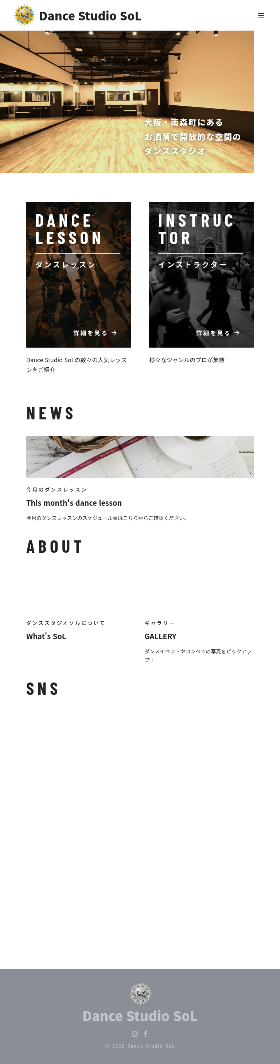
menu (261, 15)
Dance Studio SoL (140, 1015)
